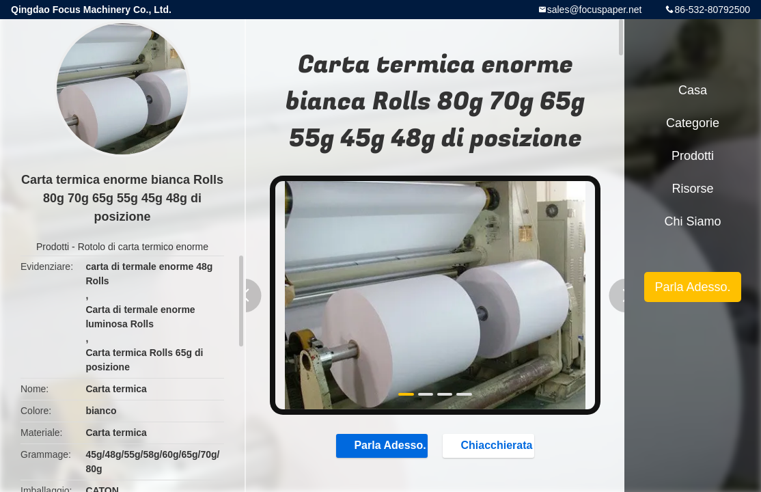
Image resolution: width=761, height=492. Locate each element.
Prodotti (52, 246)
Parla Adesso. (383, 445)
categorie (692, 123)
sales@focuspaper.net (594, 9)
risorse (692, 188)
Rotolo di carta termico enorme (143, 246)
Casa (692, 90)
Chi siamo (692, 221)
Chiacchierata (490, 445)
